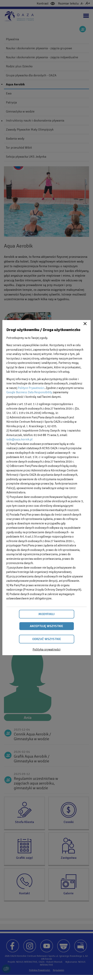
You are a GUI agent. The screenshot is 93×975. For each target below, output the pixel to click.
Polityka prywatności (46, 649)
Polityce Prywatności (31, 388)
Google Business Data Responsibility (29, 392)
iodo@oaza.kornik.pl (19, 439)
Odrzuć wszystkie (46, 639)
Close (85, 323)
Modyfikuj (46, 614)
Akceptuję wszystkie (46, 626)
